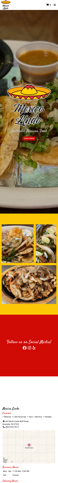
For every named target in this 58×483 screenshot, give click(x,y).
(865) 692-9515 (11, 427)
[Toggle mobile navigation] (54, 5)
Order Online (29, 138)
